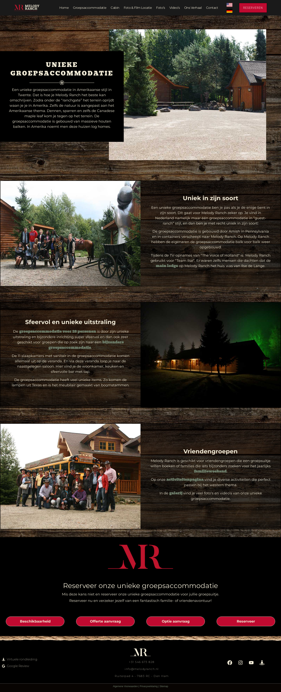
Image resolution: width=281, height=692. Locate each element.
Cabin (115, 8)
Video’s (174, 8)
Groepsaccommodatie (89, 8)
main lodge (167, 266)
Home (64, 8)
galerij (176, 493)
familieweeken (209, 471)
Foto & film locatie (138, 8)
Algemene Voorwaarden (125, 686)
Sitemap (164, 686)
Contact (212, 8)
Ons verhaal (193, 8)
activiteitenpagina (185, 479)
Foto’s (160, 8)
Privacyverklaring (148, 686)
